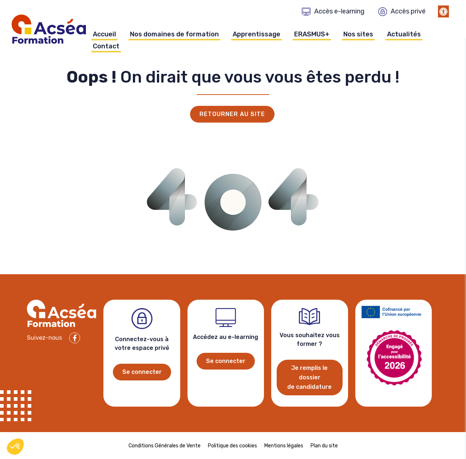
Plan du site (324, 446)
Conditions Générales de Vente (165, 446)
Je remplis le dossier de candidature (309, 377)
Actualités (404, 34)
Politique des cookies (232, 446)
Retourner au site (232, 114)
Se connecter (142, 371)
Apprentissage (256, 34)
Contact (106, 46)
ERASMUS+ (311, 34)
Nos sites (358, 34)
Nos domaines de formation (174, 34)
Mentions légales (283, 446)
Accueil (104, 34)
